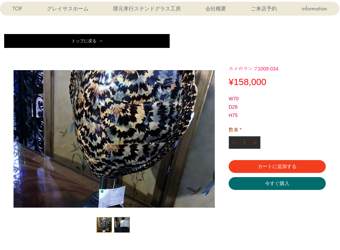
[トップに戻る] (87, 41)
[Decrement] (234, 142)
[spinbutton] (244, 142)
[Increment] (255, 142)
